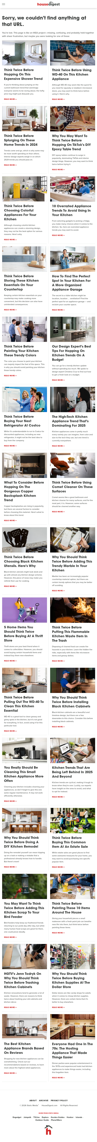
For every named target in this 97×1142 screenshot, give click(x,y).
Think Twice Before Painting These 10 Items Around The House (71, 908)
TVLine (36, 1117)
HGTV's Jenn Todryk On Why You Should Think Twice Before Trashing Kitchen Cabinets (22, 980)
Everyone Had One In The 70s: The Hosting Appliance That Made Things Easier (72, 1051)
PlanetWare (56, 1120)
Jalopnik (27, 1117)
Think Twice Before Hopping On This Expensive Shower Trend (23, 75)
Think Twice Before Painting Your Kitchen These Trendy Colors (21, 351)
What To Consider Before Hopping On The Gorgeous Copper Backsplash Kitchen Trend (24, 491)
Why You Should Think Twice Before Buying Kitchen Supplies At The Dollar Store (71, 980)
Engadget (17, 1117)
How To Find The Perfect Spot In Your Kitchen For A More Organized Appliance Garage (71, 283)
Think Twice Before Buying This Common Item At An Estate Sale (70, 843)
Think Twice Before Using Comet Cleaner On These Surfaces (72, 487)
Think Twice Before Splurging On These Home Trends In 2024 (20, 140)
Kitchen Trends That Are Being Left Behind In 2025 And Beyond (72, 772)
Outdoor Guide (42, 1120)
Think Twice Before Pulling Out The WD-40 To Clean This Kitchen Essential (24, 704)
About (33, 1100)
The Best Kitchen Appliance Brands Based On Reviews (24, 1049)
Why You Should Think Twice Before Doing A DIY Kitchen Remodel (21, 842)
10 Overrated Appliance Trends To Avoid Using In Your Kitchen (71, 211)
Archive (43, 1100)
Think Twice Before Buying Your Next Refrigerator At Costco (22, 421)
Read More (9, 99)
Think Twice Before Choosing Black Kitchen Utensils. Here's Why (23, 562)
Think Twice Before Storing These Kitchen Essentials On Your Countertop (21, 283)
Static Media (32, 1105)
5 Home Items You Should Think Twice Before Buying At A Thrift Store (23, 634)
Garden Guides (58, 1117)
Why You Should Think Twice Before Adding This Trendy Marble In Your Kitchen (72, 564)
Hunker (70, 1117)
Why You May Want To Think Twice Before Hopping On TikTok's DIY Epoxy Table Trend (71, 143)
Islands (79, 1117)
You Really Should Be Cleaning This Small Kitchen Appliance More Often (23, 774)
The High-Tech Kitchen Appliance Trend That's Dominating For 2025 (70, 421)
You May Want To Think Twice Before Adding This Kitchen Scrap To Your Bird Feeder (24, 910)
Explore (45, 1117)
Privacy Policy (59, 1100)
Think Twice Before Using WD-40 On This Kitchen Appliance (71, 75)
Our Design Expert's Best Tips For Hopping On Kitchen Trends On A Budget (71, 353)
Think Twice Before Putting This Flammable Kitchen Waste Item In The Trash (70, 634)
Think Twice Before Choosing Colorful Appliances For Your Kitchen (20, 213)
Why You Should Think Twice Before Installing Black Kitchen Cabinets (71, 702)
